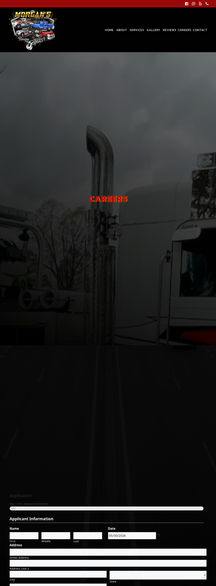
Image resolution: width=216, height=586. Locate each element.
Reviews (169, 30)
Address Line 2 (19, 568)
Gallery (153, 30)
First (13, 541)
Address (16, 545)
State (113, 581)
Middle (46, 541)
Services (137, 30)
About (121, 30)
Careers (184, 30)
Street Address (19, 557)
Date (112, 529)
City (12, 579)
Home (109, 30)
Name (14, 529)
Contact (200, 30)
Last (76, 541)
